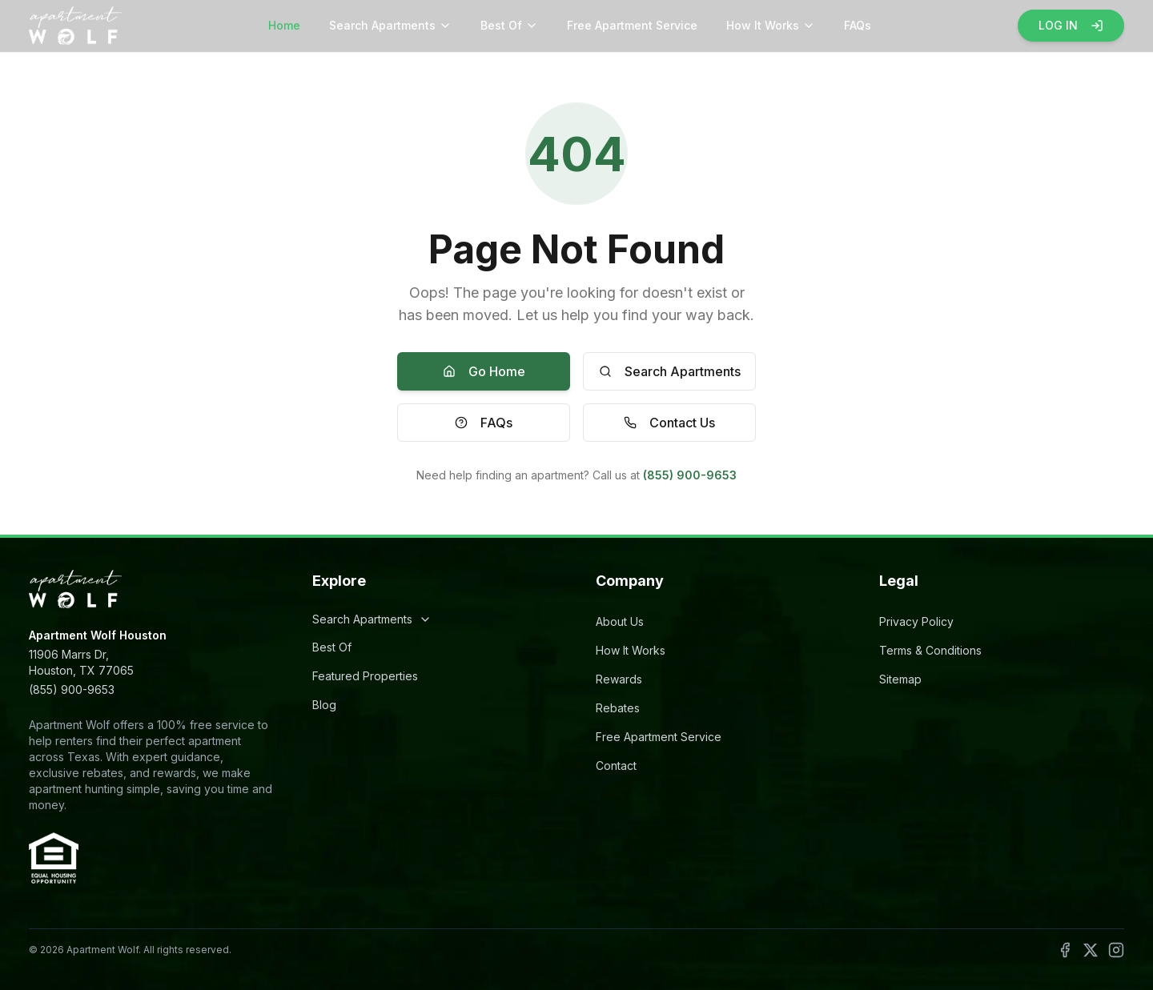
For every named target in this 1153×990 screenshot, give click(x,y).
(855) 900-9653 (690, 475)
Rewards (619, 679)
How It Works (770, 25)
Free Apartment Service (632, 25)
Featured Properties (365, 676)
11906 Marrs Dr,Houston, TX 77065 (81, 662)
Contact (616, 765)
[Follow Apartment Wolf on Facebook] (1065, 950)
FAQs (857, 25)
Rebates (618, 708)
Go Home (484, 371)
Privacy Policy (916, 621)
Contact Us (669, 423)
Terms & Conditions (930, 650)
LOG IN (1071, 25)
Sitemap (900, 679)
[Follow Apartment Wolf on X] (1091, 950)
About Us (620, 621)
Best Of (509, 25)
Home (284, 25)
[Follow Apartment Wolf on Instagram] (1116, 950)
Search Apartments (390, 25)
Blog (324, 704)
